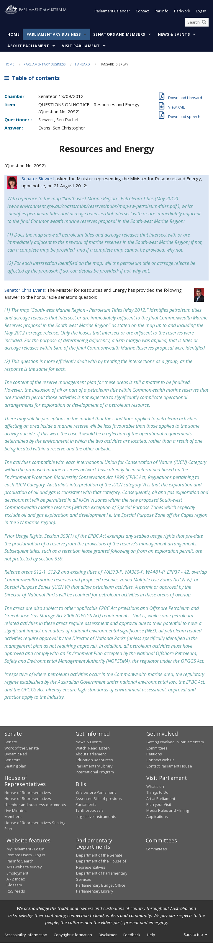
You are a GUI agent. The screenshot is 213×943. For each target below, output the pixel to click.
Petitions (154, 754)
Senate (10, 742)
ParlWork (182, 11)
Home (13, 34)
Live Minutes (15, 810)
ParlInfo (161, 11)
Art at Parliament (160, 798)
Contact (142, 11)
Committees (156, 849)
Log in (201, 11)
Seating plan (15, 766)
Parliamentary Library (94, 766)
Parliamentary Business (54, 34)
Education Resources (94, 760)
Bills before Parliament (96, 792)
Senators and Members (119, 34)
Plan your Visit (158, 804)
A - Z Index (15, 879)
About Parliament (28, 46)
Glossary (14, 885)
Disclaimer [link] (108, 934)
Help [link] (151, 934)
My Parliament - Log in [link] (25, 849)
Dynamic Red (15, 754)
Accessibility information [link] (25, 934)
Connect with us (160, 760)
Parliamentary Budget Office (100, 885)
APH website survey (24, 867)
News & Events (174, 34)
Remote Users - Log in (25, 855)
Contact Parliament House (169, 766)
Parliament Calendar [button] (112, 11)
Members (13, 816)
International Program (95, 772)
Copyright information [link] (73, 934)
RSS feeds (15, 891)
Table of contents (32, 77)
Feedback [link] (131, 934)
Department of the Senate (99, 855)
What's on (155, 786)
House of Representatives (27, 792)
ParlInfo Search (20, 861)
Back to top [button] (196, 934)
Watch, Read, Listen (93, 748)
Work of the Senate (21, 748)
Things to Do (157, 792)
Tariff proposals (90, 810)
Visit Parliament (81, 46)
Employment (17, 873)
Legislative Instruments (96, 816)
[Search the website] (197, 22)
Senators (12, 760)
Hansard (82, 64)
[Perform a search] (204, 22)
